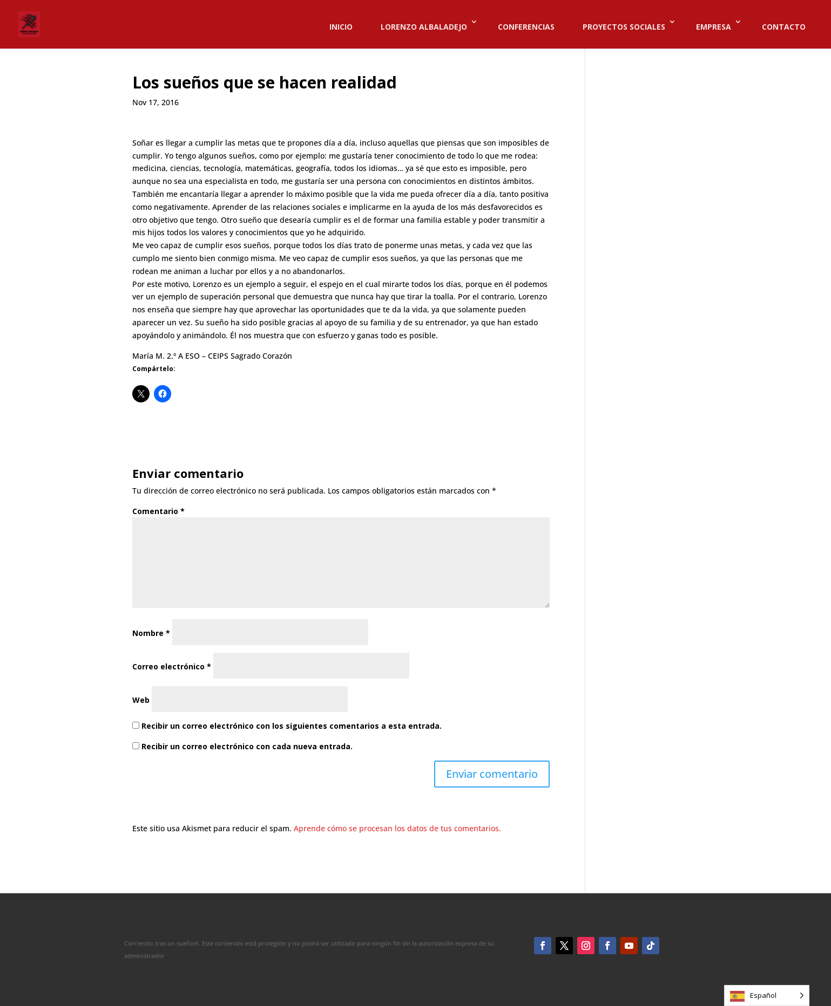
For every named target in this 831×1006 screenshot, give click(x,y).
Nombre (151, 633)
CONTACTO (784, 27)
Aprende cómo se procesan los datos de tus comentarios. (397, 828)
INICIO (341, 27)
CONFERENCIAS (526, 27)
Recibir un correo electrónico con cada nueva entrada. (247, 746)
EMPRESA (713, 27)
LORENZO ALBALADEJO (424, 27)
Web (141, 700)
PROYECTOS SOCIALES (624, 27)
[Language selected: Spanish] (766, 995)
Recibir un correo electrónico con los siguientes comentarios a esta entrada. (291, 726)
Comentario (158, 511)
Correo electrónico (171, 666)
